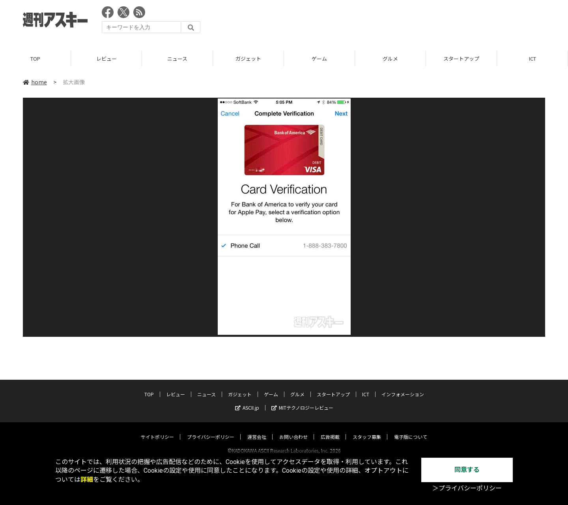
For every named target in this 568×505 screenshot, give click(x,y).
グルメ (390, 59)
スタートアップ (461, 59)
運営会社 (256, 429)
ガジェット (248, 59)
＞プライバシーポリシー (467, 488)
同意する (467, 469)
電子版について (410, 429)
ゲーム (319, 59)
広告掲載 (330, 429)
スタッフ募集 (367, 429)
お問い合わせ (293, 429)
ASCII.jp (247, 400)
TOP (35, 59)
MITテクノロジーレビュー (302, 400)
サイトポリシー (157, 429)
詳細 (86, 479)
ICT (532, 59)
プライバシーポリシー (210, 429)
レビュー (106, 59)
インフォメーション (402, 386)
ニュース (177, 59)
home (35, 82)
